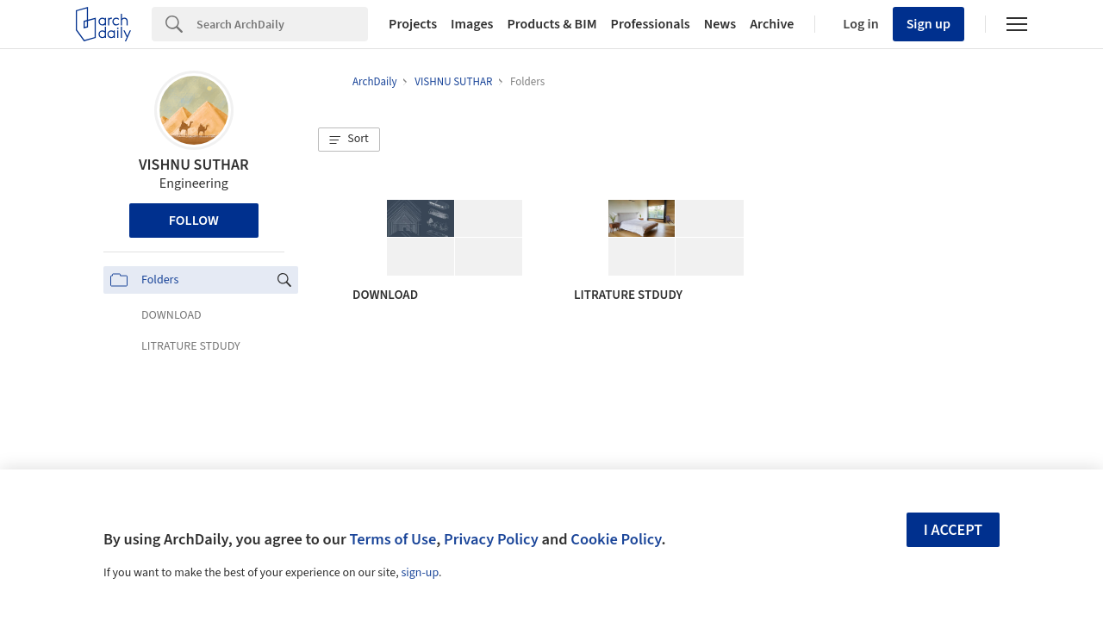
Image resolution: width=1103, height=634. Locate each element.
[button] (349, 139)
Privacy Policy (491, 539)
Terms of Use (392, 539)
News (720, 24)
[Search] (282, 24)
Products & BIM (551, 24)
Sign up (928, 24)
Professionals (650, 24)
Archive (772, 24)
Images (472, 24)
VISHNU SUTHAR (194, 165)
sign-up (420, 572)
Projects (413, 24)
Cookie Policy (615, 539)
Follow (194, 220)
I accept (953, 530)
